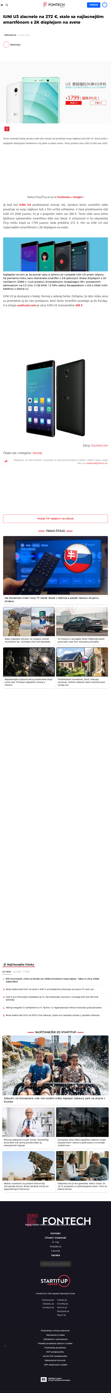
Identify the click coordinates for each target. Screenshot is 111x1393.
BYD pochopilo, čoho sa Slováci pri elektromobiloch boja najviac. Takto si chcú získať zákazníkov (52, 980)
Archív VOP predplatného (55, 1356)
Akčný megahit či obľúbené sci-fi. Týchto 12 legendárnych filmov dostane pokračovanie (54, 1008)
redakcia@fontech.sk (96, 463)
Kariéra (55, 1255)
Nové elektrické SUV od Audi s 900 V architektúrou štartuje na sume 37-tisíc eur (50, 989)
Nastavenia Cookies (55, 1335)
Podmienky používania (55, 1348)
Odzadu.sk (48, 1304)
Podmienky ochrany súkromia (55, 1331)
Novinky (15, 45)
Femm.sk (62, 1308)
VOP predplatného (55, 1352)
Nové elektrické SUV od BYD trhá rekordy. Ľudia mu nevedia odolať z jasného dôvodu (53, 1015)
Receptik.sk (63, 1311)
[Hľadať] (7, 5)
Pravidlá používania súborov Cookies (55, 1343)
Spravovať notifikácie (55, 1264)
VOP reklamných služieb (55, 1365)
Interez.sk (62, 1300)
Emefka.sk (62, 1304)
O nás (55, 1242)
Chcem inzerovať (55, 1238)
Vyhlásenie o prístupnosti (56, 1339)
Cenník (55, 1251)
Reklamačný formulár (55, 1360)
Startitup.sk (48, 1300)
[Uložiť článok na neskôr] (6, 129)
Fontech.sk (48, 1308)
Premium (93, 5)
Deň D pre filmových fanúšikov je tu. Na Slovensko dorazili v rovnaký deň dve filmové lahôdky (52, 998)
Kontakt (55, 1233)
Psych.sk (61, 1315)
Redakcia (10, 35)
